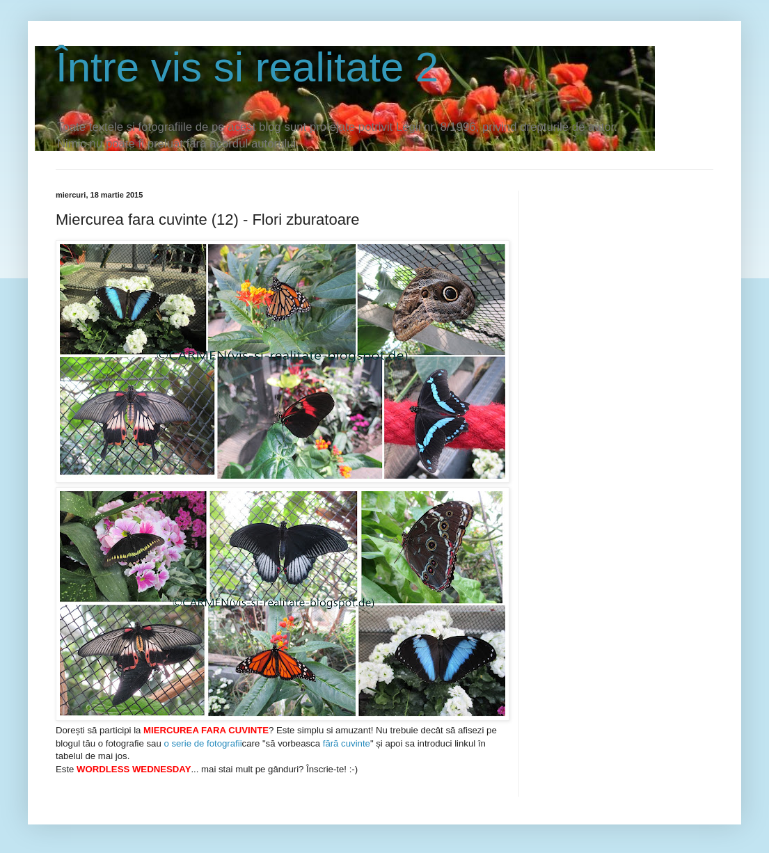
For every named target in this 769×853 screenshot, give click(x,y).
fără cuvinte (346, 743)
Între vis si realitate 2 (247, 67)
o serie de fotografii (202, 743)
